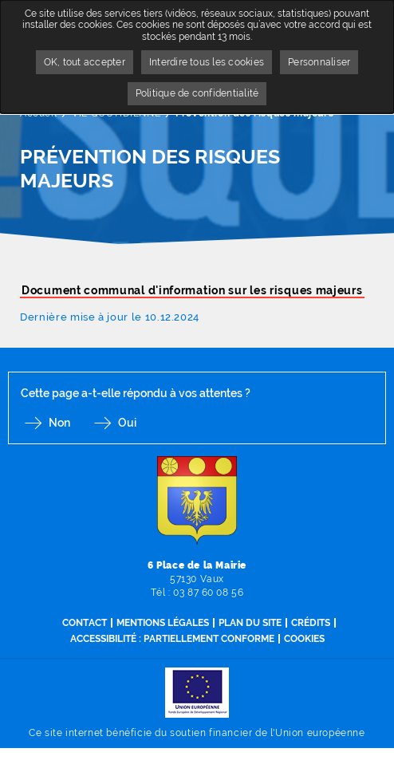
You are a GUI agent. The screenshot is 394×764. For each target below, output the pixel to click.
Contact (84, 622)
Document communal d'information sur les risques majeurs (192, 290)
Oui (127, 422)
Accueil (38, 113)
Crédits (310, 622)
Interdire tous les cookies (206, 62)
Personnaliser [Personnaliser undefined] (319, 62)
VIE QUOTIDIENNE (116, 113)
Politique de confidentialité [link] (197, 93)
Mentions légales (162, 622)
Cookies (304, 638)
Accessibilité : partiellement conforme (172, 638)
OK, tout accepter (84, 62)
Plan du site (250, 622)
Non (59, 422)
